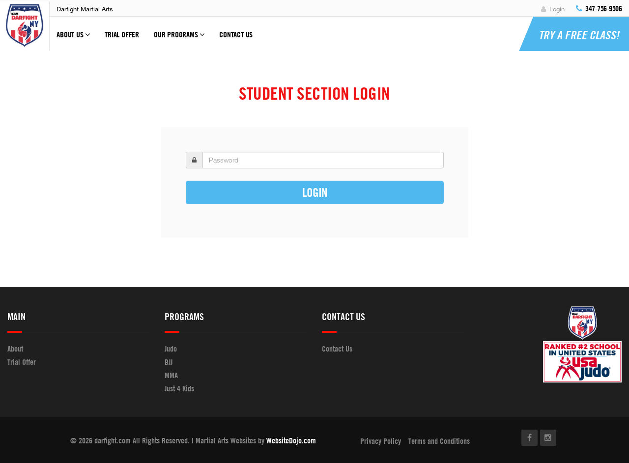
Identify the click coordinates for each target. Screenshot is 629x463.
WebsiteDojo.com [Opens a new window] (291, 440)
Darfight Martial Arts (85, 9)
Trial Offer (122, 34)
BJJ (168, 362)
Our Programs (179, 38)
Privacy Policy (380, 441)
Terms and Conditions (439, 441)
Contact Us (236, 34)
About (15, 349)
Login (553, 9)
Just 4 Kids (179, 388)
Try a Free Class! (579, 34)
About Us (73, 38)
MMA (171, 375)
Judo (171, 349)
